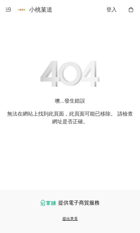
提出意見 (70, 218)
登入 (111, 9)
